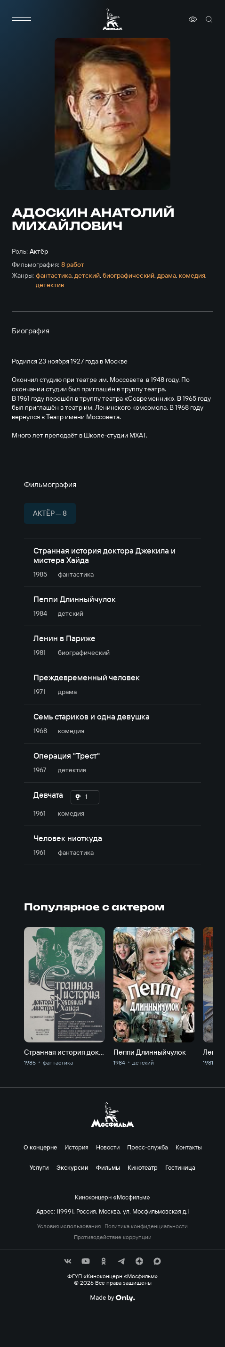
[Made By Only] (112, 1298)
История (76, 1147)
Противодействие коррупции (113, 1237)
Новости (108, 1147)
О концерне (40, 1147)
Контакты (189, 1147)
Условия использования (69, 1226)
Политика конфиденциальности (146, 1226)
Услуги (39, 1167)
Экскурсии (72, 1167)
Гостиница (180, 1167)
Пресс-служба (147, 1147)
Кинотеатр (143, 1167)
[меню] (21, 19)
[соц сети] (68, 1261)
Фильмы (108, 1167)
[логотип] (112, 19)
